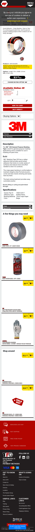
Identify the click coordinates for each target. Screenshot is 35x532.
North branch (7, 91)
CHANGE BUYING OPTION (17, 82)
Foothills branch (8, 93)
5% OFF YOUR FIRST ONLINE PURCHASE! (17, 527)
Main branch (7, 94)
